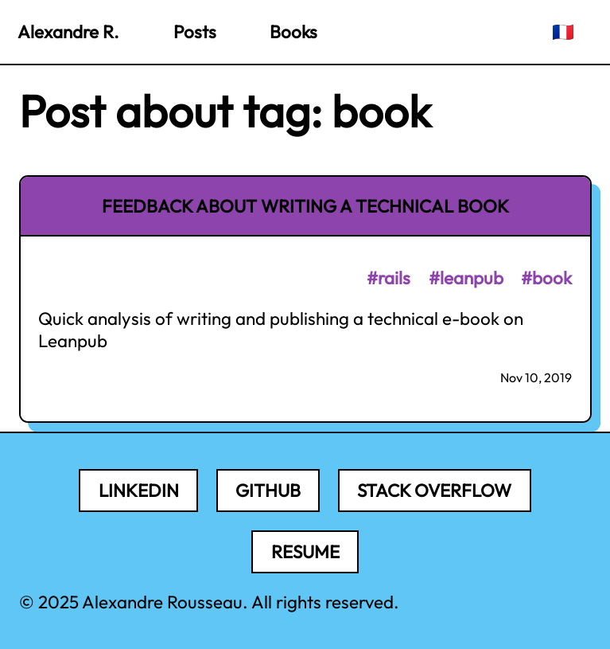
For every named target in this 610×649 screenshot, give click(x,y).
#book (546, 278)
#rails (388, 278)
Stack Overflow (434, 490)
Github (268, 490)
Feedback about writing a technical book (305, 206)
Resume (305, 552)
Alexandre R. (68, 32)
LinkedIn (139, 490)
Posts (194, 32)
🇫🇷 (563, 32)
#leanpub (466, 278)
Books (293, 32)
